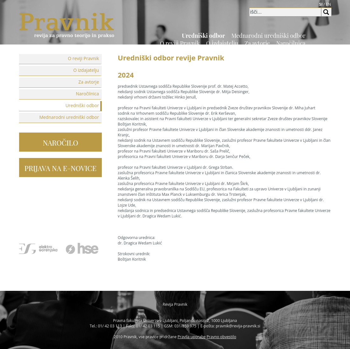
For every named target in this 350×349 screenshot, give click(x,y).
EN (328, 4)
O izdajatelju (222, 43)
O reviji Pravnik (180, 43)
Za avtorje (257, 43)
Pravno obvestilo (221, 336)
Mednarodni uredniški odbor (268, 35)
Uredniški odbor (203, 35)
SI (321, 4)
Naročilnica (290, 43)
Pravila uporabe (192, 336)
